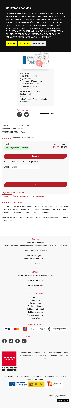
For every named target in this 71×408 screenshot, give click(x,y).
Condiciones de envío (35, 315)
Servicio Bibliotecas (35, 306)
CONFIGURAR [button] (38, 43)
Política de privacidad (35, 309)
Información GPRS (47, 114)
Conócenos (35, 300)
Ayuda (35, 297)
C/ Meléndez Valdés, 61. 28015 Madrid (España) (35, 275)
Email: (6, 167)
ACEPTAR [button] (11, 43)
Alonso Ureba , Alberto (11, 125)
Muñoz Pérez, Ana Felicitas (13, 132)
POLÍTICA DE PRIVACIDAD (17, 34)
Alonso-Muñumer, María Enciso (15, 129)
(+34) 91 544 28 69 (35, 280)
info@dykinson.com (35, 285)
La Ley (29, 73)
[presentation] (22, 176)
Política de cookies (35, 312)
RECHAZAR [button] (24, 43)
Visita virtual (35, 318)
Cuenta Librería (35, 303)
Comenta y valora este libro (23, 138)
